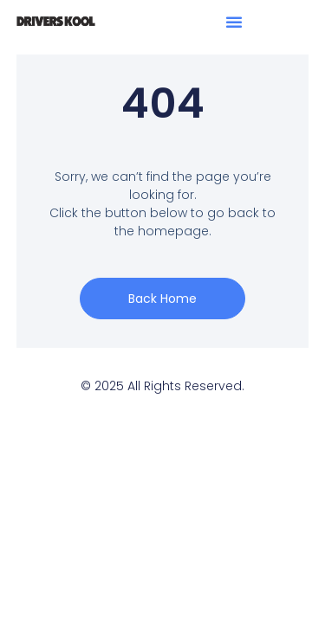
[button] (234, 22)
